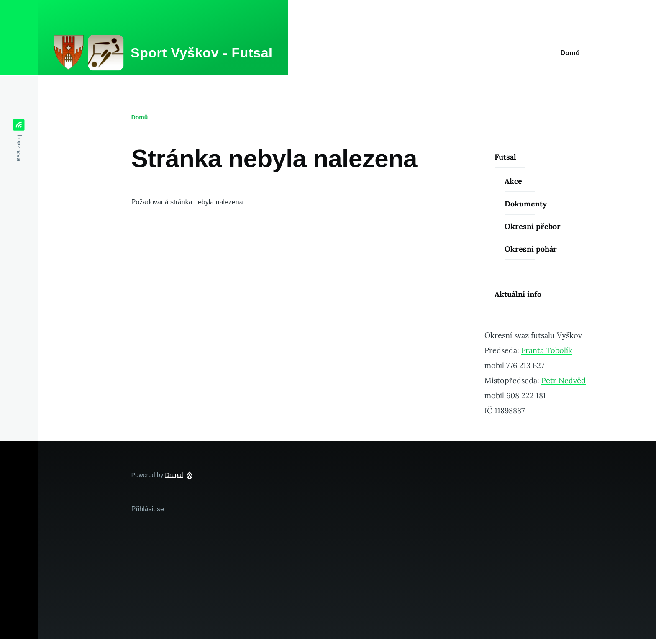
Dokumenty (526, 204)
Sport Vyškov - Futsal (201, 52)
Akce (513, 181)
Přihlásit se (147, 509)
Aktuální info (518, 294)
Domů (139, 117)
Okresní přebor (533, 226)
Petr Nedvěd (563, 380)
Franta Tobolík (546, 350)
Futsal (505, 157)
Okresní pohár (531, 249)
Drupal (174, 475)
